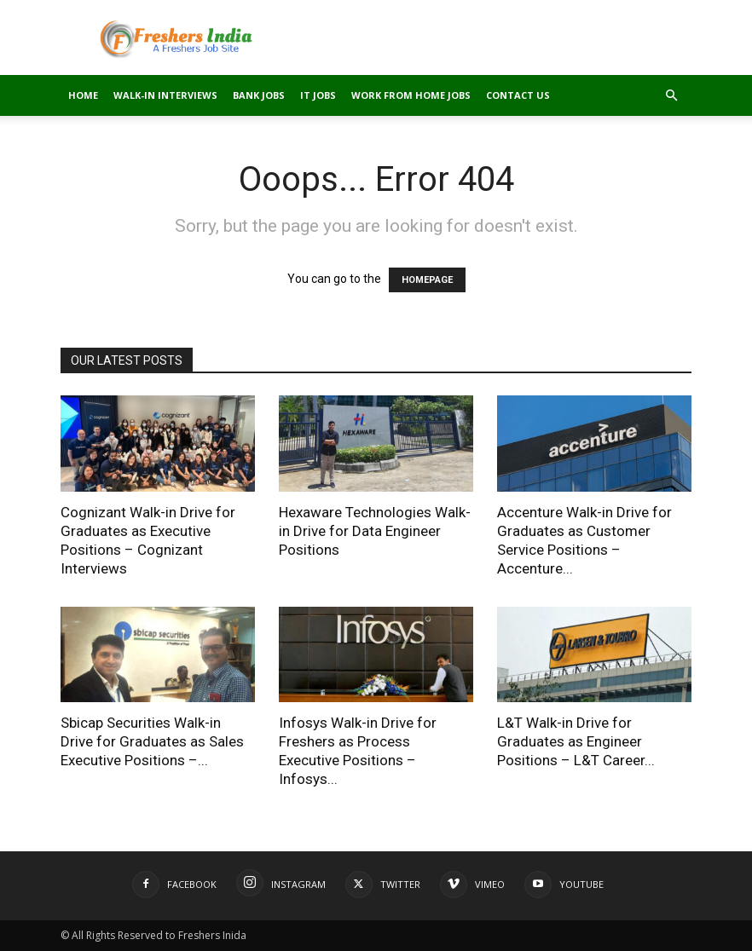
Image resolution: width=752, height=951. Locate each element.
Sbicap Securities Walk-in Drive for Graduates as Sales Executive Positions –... (152, 741)
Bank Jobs (259, 95)
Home (83, 95)
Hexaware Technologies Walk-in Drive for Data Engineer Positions (375, 531)
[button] (671, 96)
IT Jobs (318, 95)
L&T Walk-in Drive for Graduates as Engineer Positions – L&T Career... (576, 741)
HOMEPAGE (427, 279)
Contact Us (518, 95)
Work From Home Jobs (411, 95)
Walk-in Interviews (165, 95)
